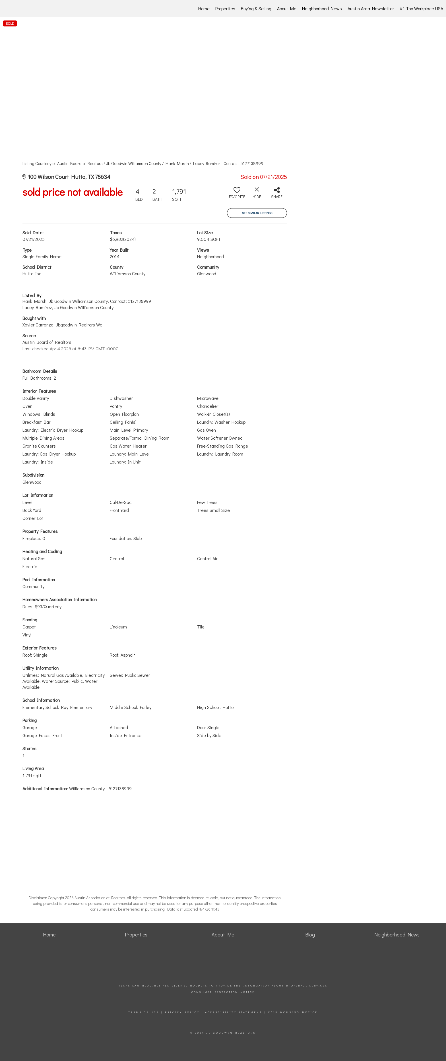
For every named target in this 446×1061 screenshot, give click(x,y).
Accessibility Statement (233, 1012)
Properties (225, 8)
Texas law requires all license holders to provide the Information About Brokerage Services (223, 985)
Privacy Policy (182, 1012)
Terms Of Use (143, 1012)
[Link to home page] (34, 8)
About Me (286, 8)
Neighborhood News (322, 8)
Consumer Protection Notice (223, 992)
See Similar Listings (257, 213)
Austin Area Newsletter (371, 8)
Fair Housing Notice (293, 1012)
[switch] (237, 195)
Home (204, 8)
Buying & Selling (256, 8)
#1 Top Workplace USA (421, 8)
